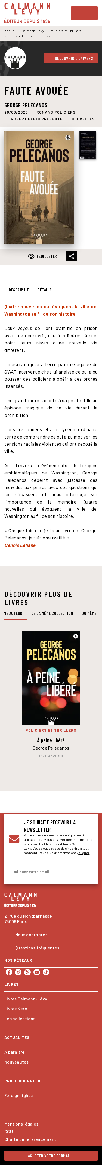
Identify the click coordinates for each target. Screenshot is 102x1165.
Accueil (10, 31)
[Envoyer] (86, 871)
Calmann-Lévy (33, 31)
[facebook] (9, 972)
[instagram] (18, 972)
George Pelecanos (25, 105)
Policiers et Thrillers (66, 31)
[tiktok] (46, 972)
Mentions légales (21, 1123)
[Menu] (84, 13)
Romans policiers (18, 36)
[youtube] (36, 972)
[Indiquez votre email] (44, 872)
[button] (71, 58)
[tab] (18, 289)
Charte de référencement (30, 1139)
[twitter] (27, 972)
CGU (8, 1131)
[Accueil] (27, 13)
